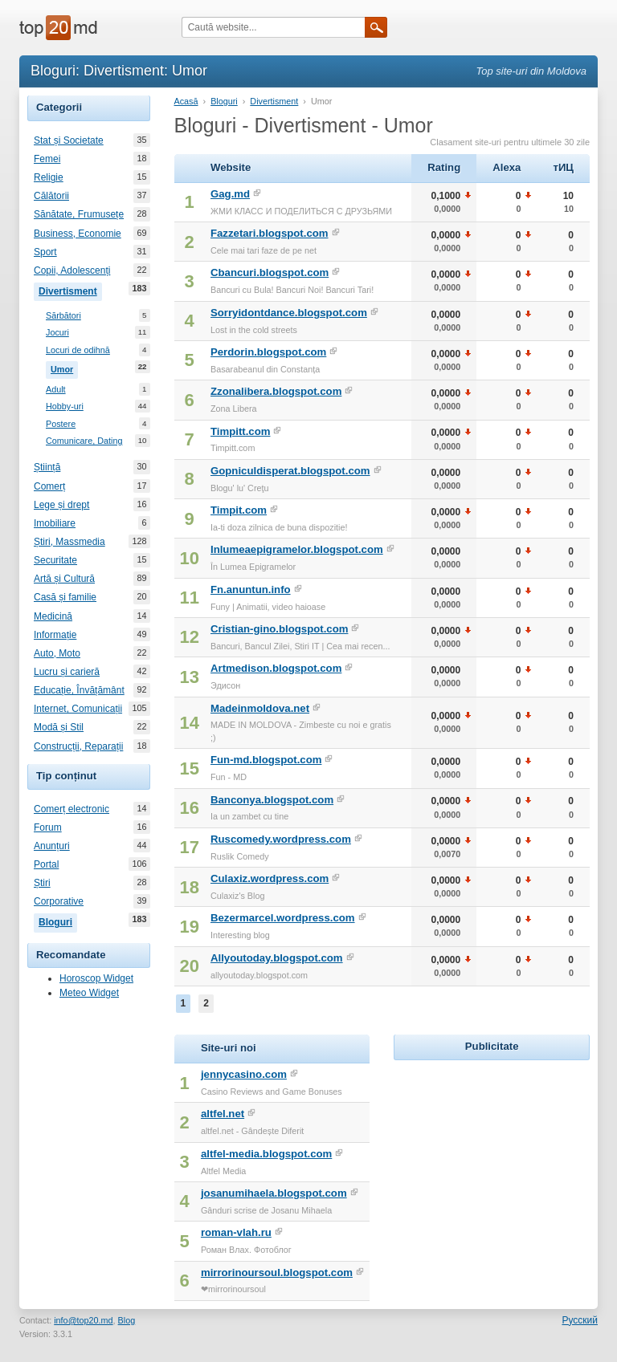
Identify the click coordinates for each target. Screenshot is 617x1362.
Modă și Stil (59, 727)
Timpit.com (238, 510)
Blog (127, 1320)
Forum (48, 827)
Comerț (49, 486)
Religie (48, 177)
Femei (47, 158)
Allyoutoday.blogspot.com (276, 958)
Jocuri (57, 333)
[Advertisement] (505, 1164)
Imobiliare (55, 523)
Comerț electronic (71, 809)
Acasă (186, 101)
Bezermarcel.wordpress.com (282, 918)
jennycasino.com (244, 1074)
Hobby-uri (65, 406)
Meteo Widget (89, 992)
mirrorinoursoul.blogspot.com (277, 1272)
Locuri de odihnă (78, 350)
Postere (61, 424)
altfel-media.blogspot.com (266, 1154)
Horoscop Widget (96, 978)
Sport (45, 252)
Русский (580, 1320)
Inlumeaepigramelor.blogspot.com (296, 549)
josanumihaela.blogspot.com (274, 1193)
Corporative (59, 901)
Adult (56, 390)
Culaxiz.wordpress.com (269, 878)
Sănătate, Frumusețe (79, 214)
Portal (46, 864)
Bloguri (58, 920)
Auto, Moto (57, 653)
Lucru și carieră (67, 671)
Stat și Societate (69, 140)
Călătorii (51, 195)
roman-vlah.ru (236, 1232)
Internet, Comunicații (78, 708)
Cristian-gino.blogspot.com (279, 629)
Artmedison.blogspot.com (275, 668)
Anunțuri (52, 846)
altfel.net (222, 1114)
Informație (55, 634)
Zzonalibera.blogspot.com (275, 391)
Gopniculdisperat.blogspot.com (290, 471)
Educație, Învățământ (79, 690)
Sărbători (63, 316)
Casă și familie (65, 597)
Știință (47, 467)
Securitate (55, 560)
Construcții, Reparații (78, 746)
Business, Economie (77, 233)
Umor (64, 367)
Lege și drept (61, 504)
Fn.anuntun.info (250, 589)
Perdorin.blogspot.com (268, 352)
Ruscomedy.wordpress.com (280, 839)
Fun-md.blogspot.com (265, 760)
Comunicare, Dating (84, 441)
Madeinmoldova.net (259, 708)
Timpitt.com (240, 431)
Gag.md (230, 194)
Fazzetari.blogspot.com (269, 233)
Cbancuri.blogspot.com (269, 272)
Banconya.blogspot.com (271, 800)
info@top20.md (83, 1320)
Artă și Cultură (64, 578)
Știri (42, 882)
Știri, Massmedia (69, 541)
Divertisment (70, 290)
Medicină (53, 616)
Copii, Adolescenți (72, 270)
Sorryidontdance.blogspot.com (288, 313)
